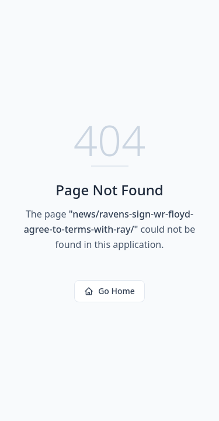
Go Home (109, 290)
